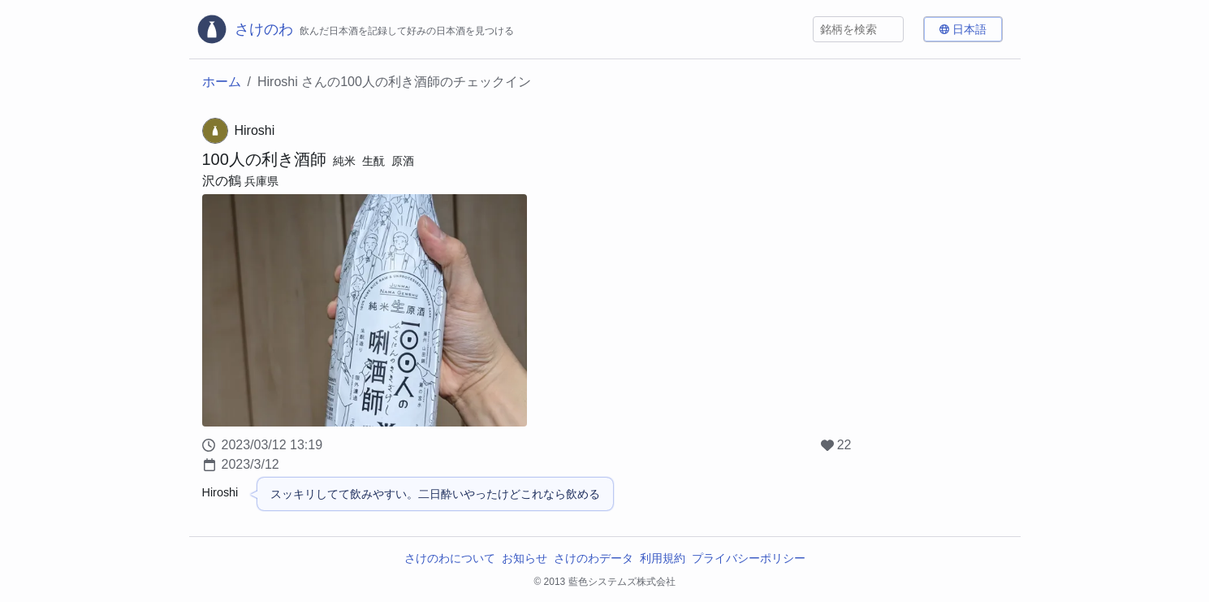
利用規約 (662, 558)
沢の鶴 (221, 181)
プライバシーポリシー (748, 558)
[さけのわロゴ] (355, 29)
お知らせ (524, 558)
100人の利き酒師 (264, 159)
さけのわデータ (593, 558)
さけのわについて (449, 558)
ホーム (221, 82)
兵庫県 (261, 181)
